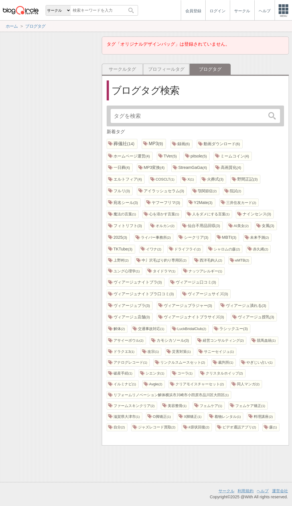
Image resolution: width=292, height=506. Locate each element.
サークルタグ (122, 69)
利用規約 (246, 491)
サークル (226, 491)
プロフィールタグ (166, 69)
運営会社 (280, 491)
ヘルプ (263, 491)
